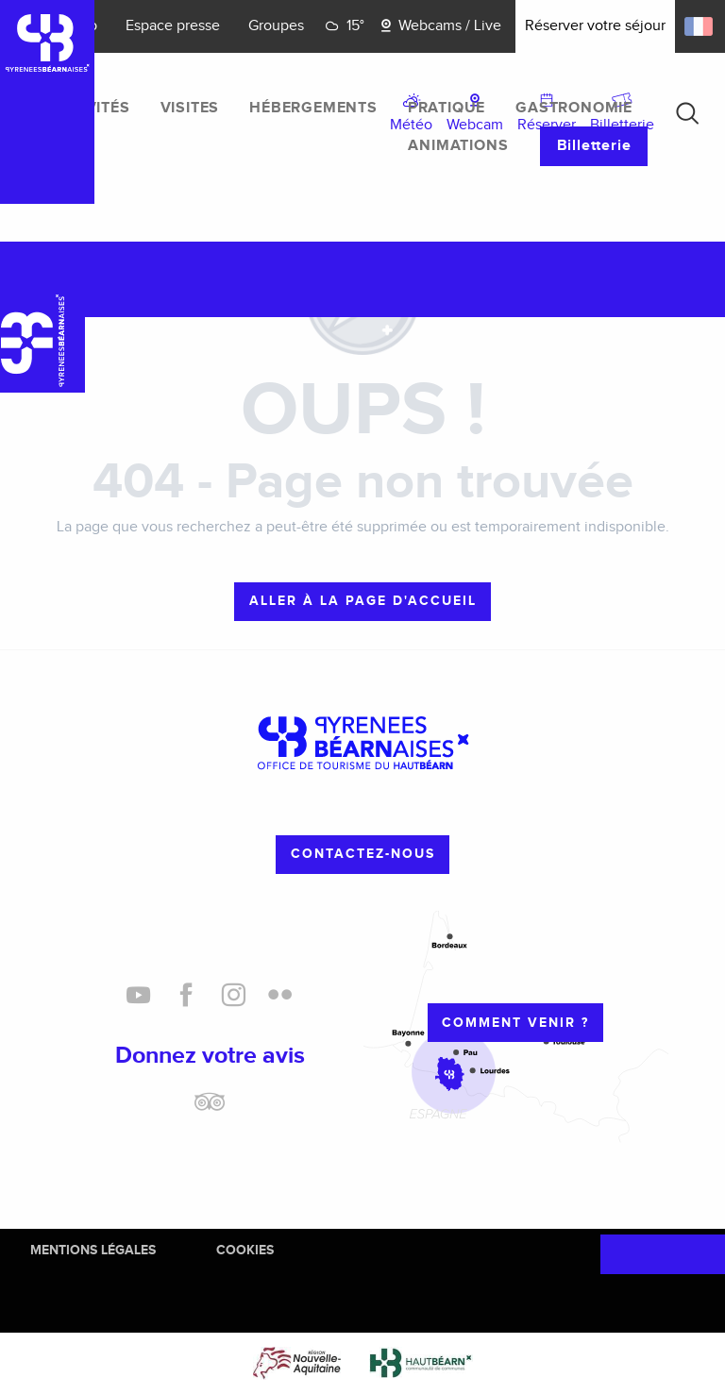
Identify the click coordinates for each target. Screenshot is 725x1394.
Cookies (245, 1250)
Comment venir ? (515, 1023)
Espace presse (173, 26)
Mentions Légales (93, 1250)
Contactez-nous (363, 854)
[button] (687, 113)
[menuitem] (89, 108)
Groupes (276, 26)
